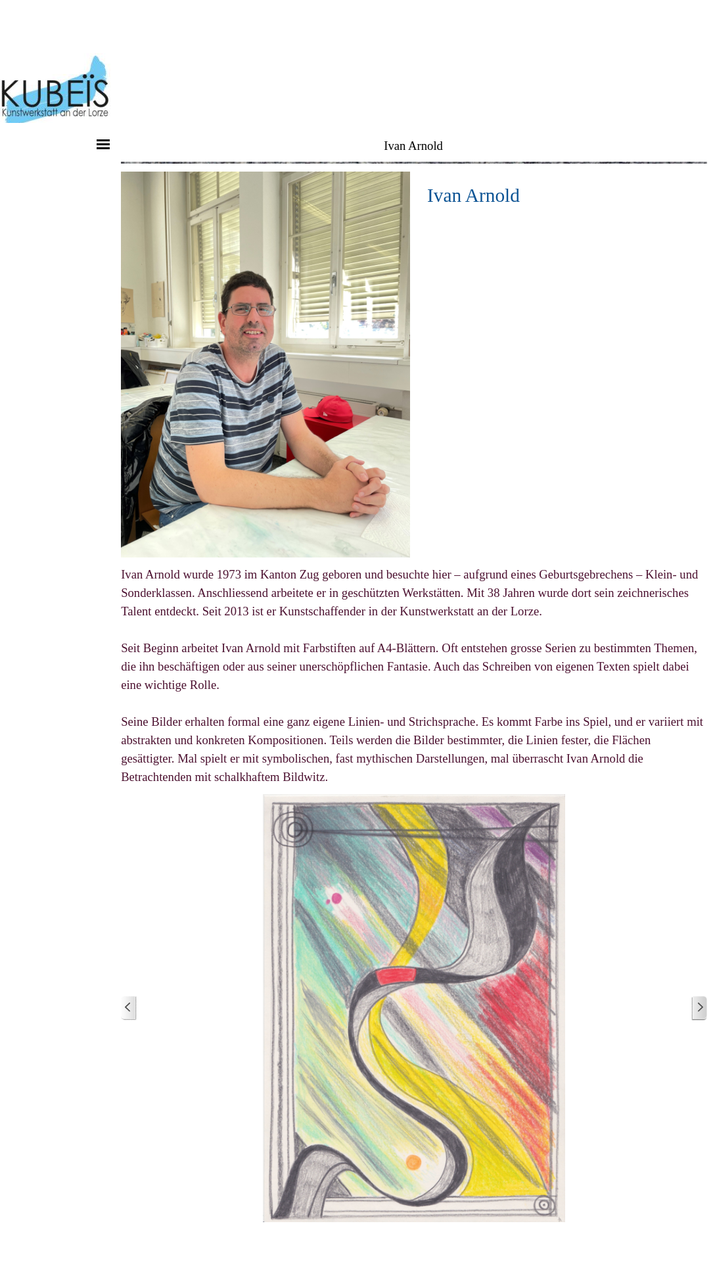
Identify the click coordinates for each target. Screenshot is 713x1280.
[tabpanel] (562, 195)
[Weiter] (699, 1008)
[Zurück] (129, 1008)
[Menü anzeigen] (103, 144)
